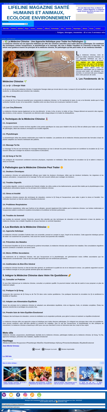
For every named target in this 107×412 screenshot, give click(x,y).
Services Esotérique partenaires (11, 407)
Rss (31, 398)
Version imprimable (66, 349)
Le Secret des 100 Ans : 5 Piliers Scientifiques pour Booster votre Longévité (90, 383)
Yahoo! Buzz (5, 398)
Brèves (85, 28)
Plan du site (52, 401)
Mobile (39, 398)
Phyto (27, 28)
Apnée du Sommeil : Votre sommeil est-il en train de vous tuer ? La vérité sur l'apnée (65, 383)
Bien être (6, 28)
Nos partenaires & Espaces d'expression (13, 404)
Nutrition (20, 28)
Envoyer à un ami (49, 349)
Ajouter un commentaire (8, 359)
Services (68, 28)
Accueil (3, 38)
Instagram (25, 398)
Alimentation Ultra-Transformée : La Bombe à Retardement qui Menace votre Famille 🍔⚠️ (40, 384)
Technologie (55, 28)
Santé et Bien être (11, 38)
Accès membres (44, 401)
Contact (97, 28)
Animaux (40, 28)
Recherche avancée (6, 25)
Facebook (18, 398)
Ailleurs (47, 28)
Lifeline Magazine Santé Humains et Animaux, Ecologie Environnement (39, 12)
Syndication (61, 401)
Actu (62, 28)
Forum (91, 28)
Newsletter (11, 398)
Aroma (33, 28)
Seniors (13, 28)
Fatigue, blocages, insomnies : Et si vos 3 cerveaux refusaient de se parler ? (14, 383)
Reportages (77, 28)
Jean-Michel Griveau (11, 346)
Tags (66, 401)
